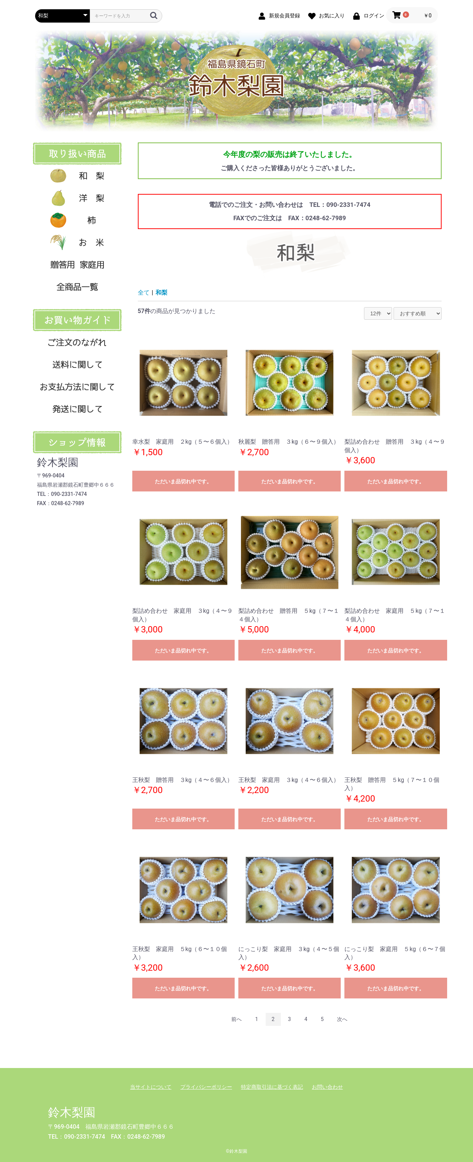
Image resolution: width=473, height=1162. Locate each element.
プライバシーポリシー (206, 1087)
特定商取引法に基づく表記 (272, 1087)
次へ (342, 1019)
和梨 (161, 292)
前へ (236, 1019)
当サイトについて (150, 1087)
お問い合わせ (327, 1087)
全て (144, 292)
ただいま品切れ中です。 (183, 481)
